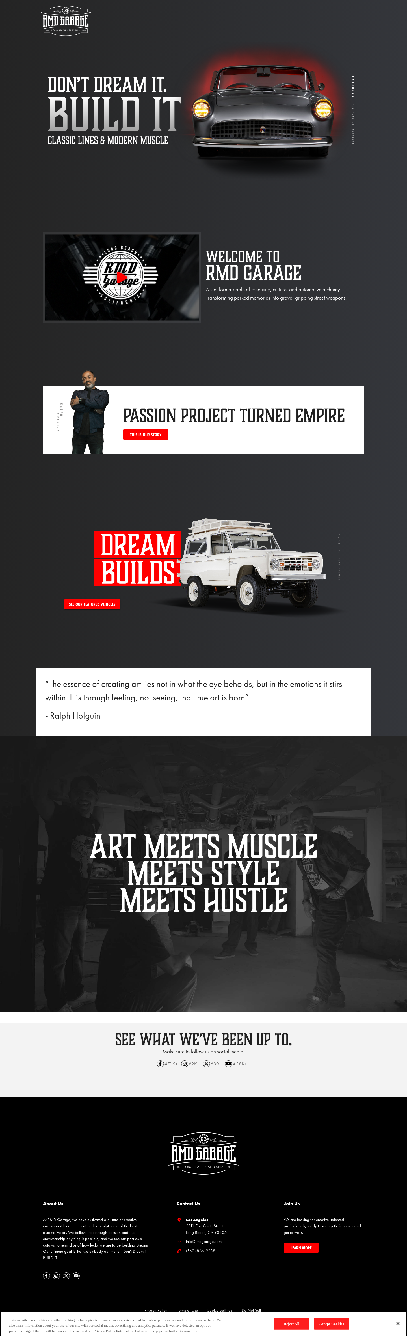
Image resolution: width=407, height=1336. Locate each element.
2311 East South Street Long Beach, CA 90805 (206, 1226)
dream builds (207, 15)
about (181, 15)
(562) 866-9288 (200, 1251)
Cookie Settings (219, 1310)
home (163, 15)
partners (287, 15)
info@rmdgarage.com (204, 1241)
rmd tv (235, 15)
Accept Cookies (331, 1326)
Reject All (291, 1326)
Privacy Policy (155, 1310)
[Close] (398, 1326)
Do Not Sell (251, 1310)
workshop (260, 15)
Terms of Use (187, 1310)
